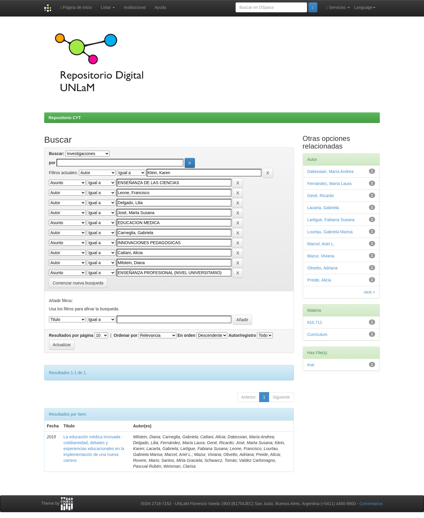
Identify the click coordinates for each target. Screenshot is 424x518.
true (310, 364)
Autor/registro (242, 335)
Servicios (338, 7)
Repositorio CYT (65, 117)
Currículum (317, 334)
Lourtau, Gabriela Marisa (330, 231)
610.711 (314, 322)
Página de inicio (76, 7)
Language (364, 7)
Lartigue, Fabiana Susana (331, 219)
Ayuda (160, 7)
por (52, 162)
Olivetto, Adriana (322, 268)
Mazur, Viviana (320, 256)
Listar (108, 7)
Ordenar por (126, 335)
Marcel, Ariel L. (321, 243)
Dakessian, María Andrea (330, 171)
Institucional (134, 7)
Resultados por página (71, 335)
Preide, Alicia (319, 280)
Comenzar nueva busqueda (78, 283)
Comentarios (371, 503)
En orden (187, 335)
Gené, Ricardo (320, 195)
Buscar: (56, 153)
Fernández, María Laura (329, 183)
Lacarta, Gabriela (323, 207)
